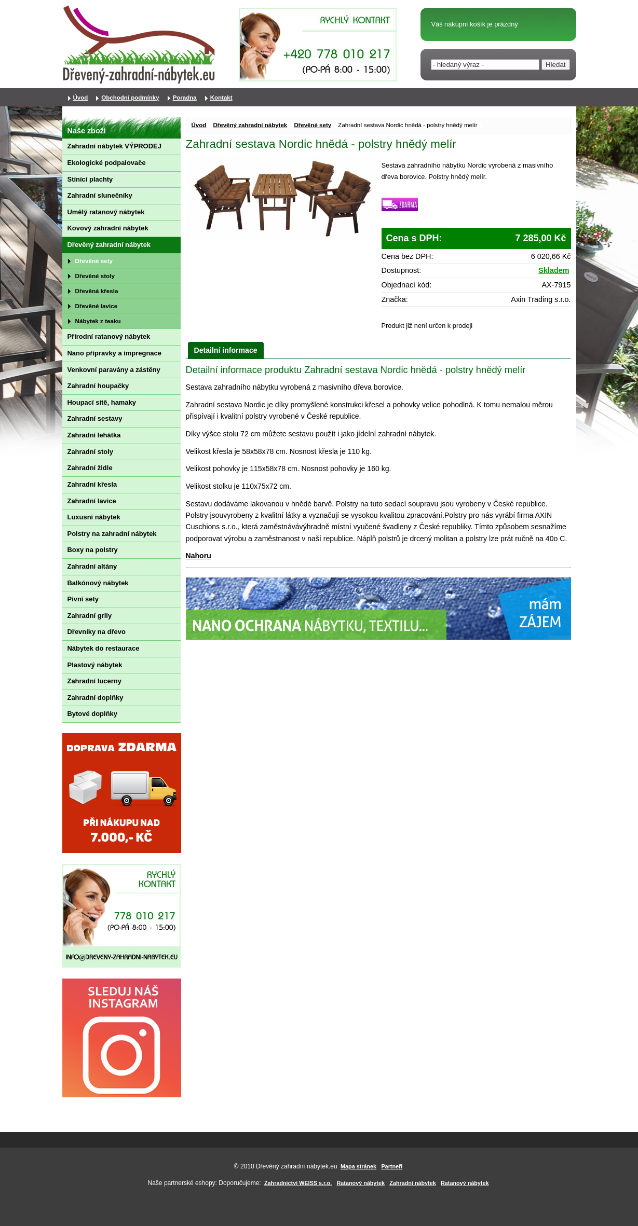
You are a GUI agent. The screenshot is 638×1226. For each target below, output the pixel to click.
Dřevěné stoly (95, 275)
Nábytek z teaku (98, 321)
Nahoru (198, 556)
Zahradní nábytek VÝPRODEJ (114, 146)
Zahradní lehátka (94, 435)
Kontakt (221, 97)
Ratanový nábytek (361, 1183)
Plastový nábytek (95, 665)
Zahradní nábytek (412, 1183)
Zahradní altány (92, 566)
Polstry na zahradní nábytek (112, 534)
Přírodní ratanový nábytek (109, 336)
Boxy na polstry (92, 550)
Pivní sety (83, 599)
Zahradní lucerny (94, 681)
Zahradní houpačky (98, 386)
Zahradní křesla (92, 484)
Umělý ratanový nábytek (106, 212)
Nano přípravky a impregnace (114, 353)
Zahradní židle (90, 468)
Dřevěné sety (312, 125)
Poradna (185, 97)
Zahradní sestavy (95, 418)
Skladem (553, 270)
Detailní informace (225, 350)
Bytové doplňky (92, 714)
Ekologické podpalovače (106, 163)
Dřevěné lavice (96, 305)
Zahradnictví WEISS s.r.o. (298, 1183)
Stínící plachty (90, 179)
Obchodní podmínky (130, 97)
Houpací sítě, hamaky (101, 402)
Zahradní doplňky (95, 697)
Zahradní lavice (91, 501)
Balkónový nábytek (98, 583)
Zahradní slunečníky (99, 195)
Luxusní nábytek (93, 517)
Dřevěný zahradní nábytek (250, 125)
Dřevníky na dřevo (96, 632)
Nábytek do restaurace (103, 648)
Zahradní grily (89, 615)
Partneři (391, 1166)
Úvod (199, 125)
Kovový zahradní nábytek (107, 228)
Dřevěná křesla (96, 290)
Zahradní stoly (90, 452)
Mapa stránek (358, 1166)
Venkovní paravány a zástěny (113, 370)
